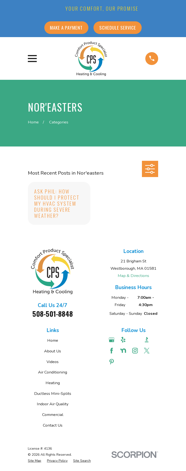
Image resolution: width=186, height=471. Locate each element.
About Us (52, 351)
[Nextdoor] (123, 350)
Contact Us (52, 425)
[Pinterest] (112, 362)
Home (52, 340)
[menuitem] (34, 461)
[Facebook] (112, 350)
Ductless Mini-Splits (52, 393)
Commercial (52, 414)
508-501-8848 (52, 314)
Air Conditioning (52, 372)
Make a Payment (66, 27)
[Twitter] (147, 350)
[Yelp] (123, 339)
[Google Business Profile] (112, 339)
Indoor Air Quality (53, 404)
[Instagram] (135, 350)
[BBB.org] (147, 339)
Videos (52, 362)
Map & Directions (133, 275)
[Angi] (135, 339)
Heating (53, 383)
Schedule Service (117, 27)
